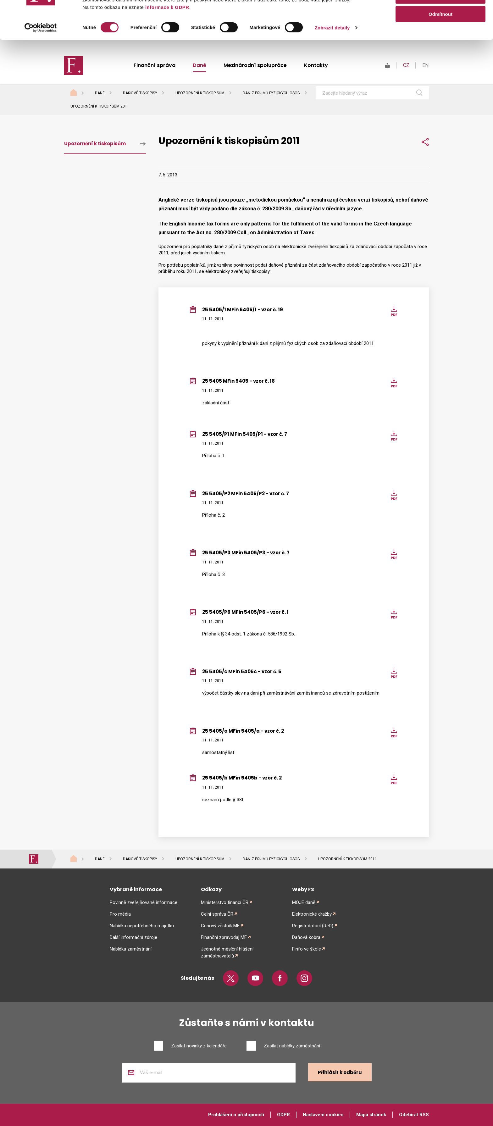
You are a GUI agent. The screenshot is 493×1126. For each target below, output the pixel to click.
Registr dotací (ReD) (312, 926)
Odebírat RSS (414, 1115)
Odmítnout (440, 52)
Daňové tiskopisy (140, 93)
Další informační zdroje (133, 937)
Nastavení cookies (323, 1115)
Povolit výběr (440, 34)
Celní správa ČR (217, 914)
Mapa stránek (371, 1115)
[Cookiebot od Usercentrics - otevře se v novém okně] (40, 66)
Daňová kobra (306, 937)
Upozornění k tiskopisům (199, 93)
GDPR (283, 1115)
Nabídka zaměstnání (131, 949)
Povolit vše (440, 15)
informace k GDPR (166, 45)
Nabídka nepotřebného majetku (142, 926)
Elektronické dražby (312, 914)
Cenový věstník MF (220, 926)
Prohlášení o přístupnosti (236, 1115)
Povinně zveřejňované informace (143, 902)
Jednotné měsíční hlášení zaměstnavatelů (227, 952)
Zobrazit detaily (332, 66)
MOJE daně (303, 902)
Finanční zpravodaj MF (224, 937)
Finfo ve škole (306, 949)
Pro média (120, 914)
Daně (100, 93)
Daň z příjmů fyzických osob (271, 93)
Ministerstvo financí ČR (224, 902)
